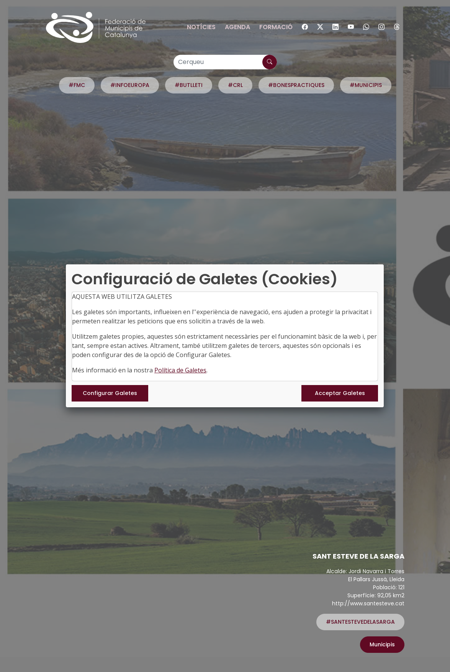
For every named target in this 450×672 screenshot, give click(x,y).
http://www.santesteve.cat (368, 603)
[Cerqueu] (225, 62)
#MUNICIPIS (366, 85)
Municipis (382, 644)
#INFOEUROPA (129, 85)
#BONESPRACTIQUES (296, 85)
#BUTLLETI (189, 85)
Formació (276, 27)
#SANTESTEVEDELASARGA (360, 622)
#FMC (77, 85)
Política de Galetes (180, 370)
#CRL (235, 85)
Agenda (237, 27)
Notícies (201, 27)
